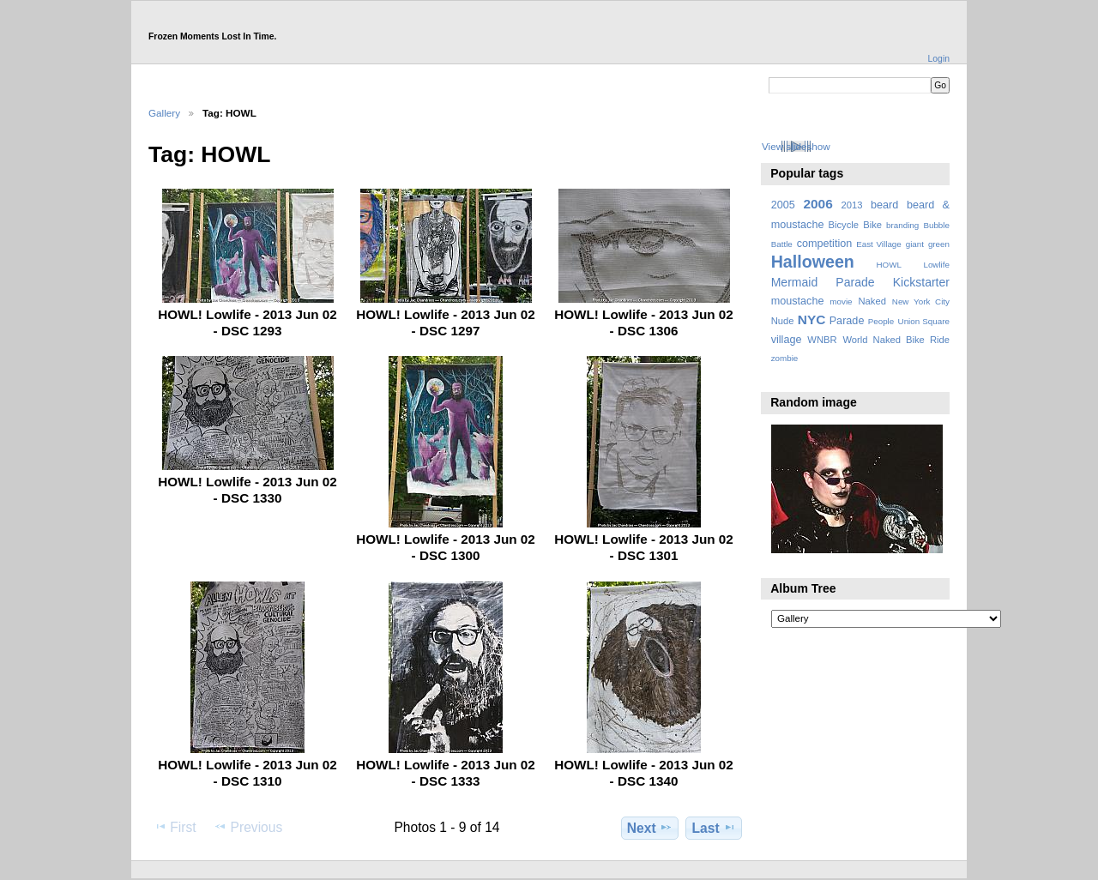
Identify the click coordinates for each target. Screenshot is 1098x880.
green (939, 244)
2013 (851, 205)
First (175, 827)
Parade (847, 321)
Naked (871, 301)
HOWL (888, 264)
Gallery (164, 112)
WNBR (821, 340)
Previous (248, 827)
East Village (879, 244)
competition (825, 244)
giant (915, 244)
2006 (817, 203)
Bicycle (844, 225)
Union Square (924, 321)
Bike (872, 225)
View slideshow (796, 146)
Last (714, 827)
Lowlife (936, 264)
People (881, 321)
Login (939, 58)
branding (902, 225)
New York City (921, 301)
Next (650, 827)
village (786, 340)
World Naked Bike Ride (896, 340)
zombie (785, 358)
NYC (812, 319)
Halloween (812, 261)
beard (884, 205)
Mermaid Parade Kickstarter (860, 282)
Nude (782, 321)
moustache (797, 301)
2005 (783, 205)
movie (841, 301)
